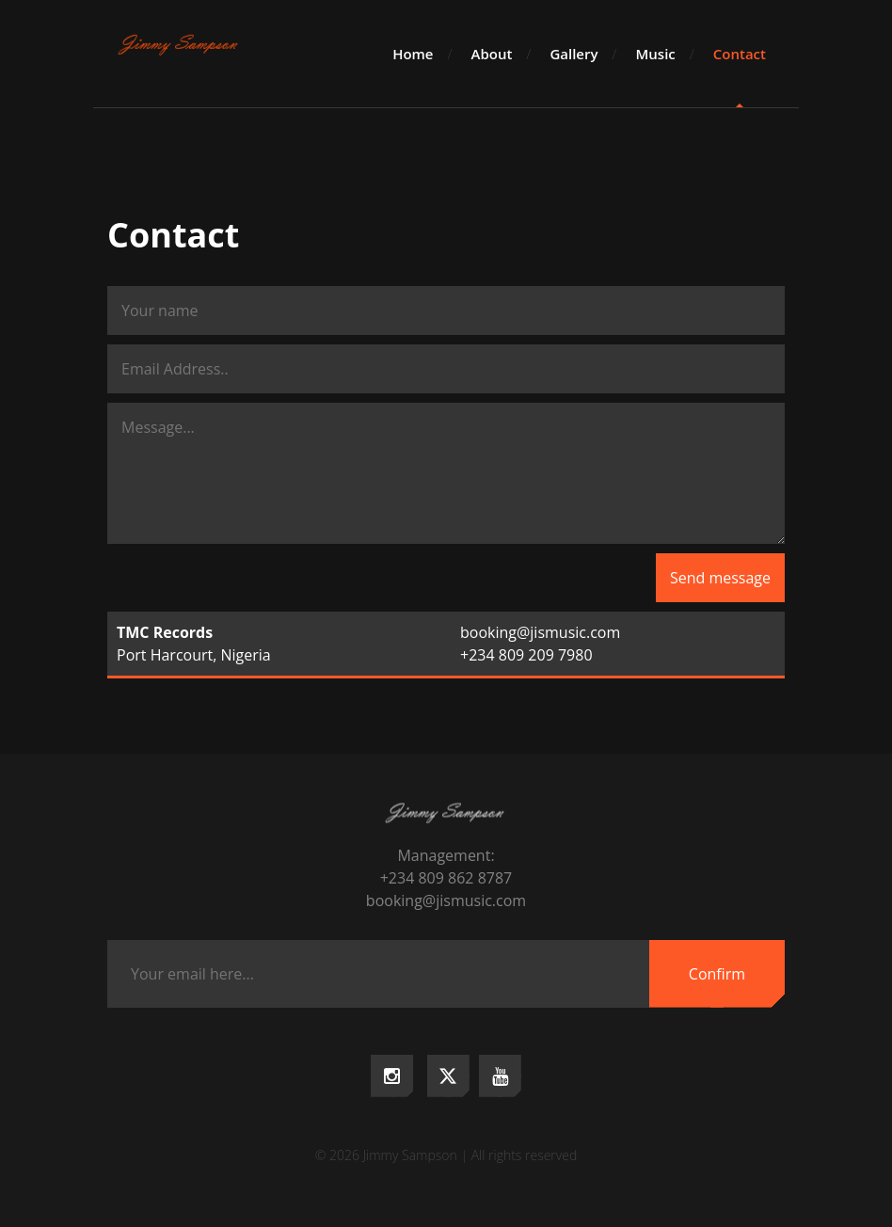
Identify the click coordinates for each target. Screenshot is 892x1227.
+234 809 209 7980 (526, 655)
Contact (739, 53)
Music (655, 53)
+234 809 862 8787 (446, 878)
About (492, 53)
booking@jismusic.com (540, 632)
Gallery (573, 53)
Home (412, 53)
